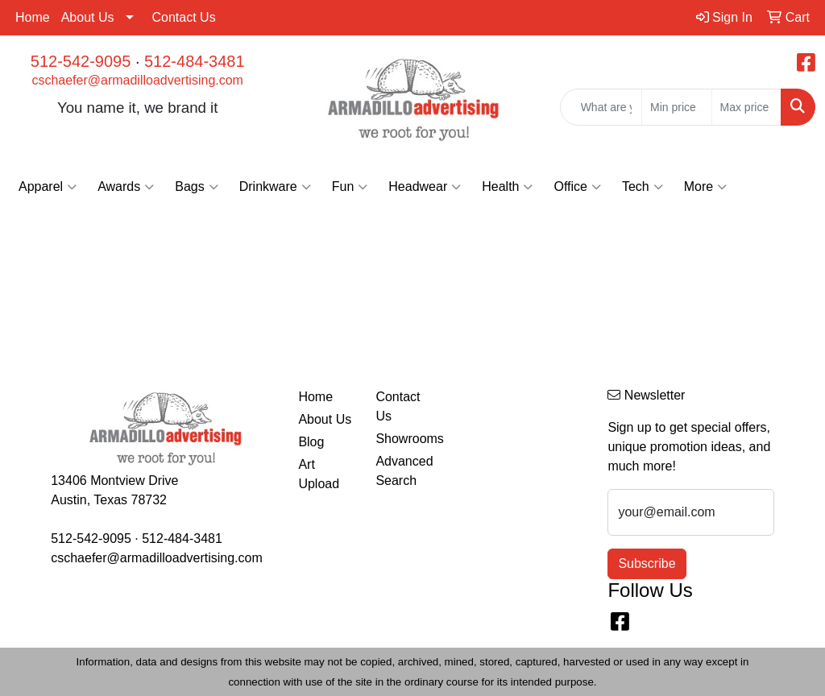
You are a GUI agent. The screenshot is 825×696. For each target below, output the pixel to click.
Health (507, 187)
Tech (642, 187)
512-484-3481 (194, 61)
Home (32, 17)
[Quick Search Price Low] (676, 107)
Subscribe (646, 563)
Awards (125, 187)
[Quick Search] (601, 107)
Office (577, 187)
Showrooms (404, 438)
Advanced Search (404, 470)
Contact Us (184, 17)
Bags (196, 187)
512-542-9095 (81, 61)
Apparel (48, 187)
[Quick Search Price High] (746, 107)
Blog (311, 442)
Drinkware (275, 187)
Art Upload (318, 474)
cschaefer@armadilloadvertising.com (137, 80)
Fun (350, 187)
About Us (87, 17)
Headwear (424, 187)
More (705, 187)
